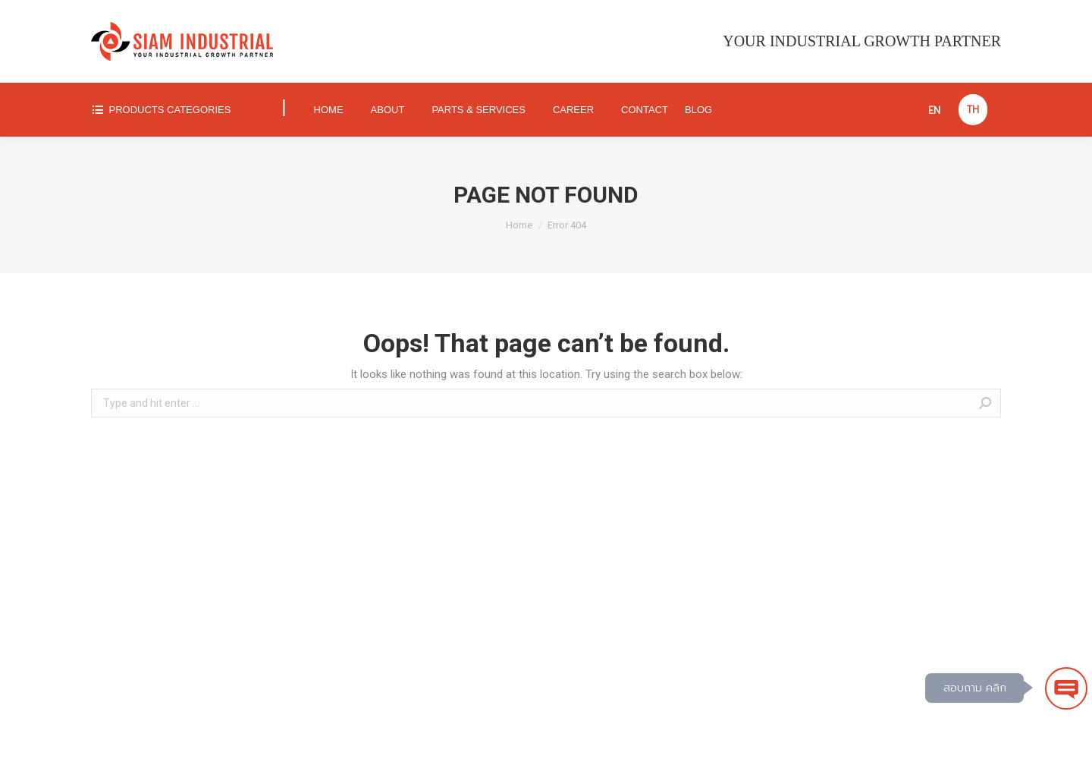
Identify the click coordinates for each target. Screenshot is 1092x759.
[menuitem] (174, 109)
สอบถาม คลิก (974, 688)
